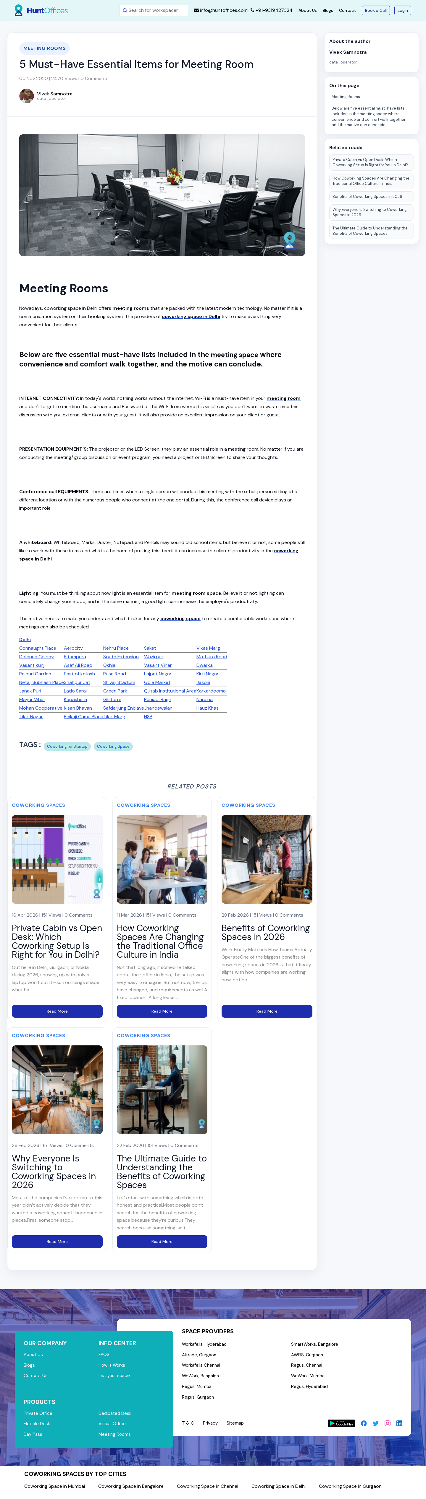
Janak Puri (30, 691)
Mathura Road (211, 657)
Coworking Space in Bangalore (131, 1490)
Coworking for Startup (67, 746)
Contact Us (36, 1377)
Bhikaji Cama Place (83, 716)
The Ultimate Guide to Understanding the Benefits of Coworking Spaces (370, 231)
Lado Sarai (75, 691)
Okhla (109, 665)
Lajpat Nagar (158, 674)
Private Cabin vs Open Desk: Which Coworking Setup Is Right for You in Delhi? (370, 162)
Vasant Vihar (158, 665)
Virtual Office (113, 1427)
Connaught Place (37, 648)
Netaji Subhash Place (41, 682)
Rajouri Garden (35, 674)
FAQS (104, 1355)
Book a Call (376, 10)
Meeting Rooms (346, 96)
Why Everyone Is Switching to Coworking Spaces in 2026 (370, 212)
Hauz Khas (207, 708)
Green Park (115, 691)
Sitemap (236, 1427)
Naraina (204, 699)
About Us (307, 10)
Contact (347, 10)
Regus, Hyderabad (310, 1389)
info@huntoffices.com (221, 10)
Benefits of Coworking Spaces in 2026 (367, 196)
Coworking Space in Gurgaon (350, 1490)
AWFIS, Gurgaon (308, 1356)
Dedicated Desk (116, 1415)
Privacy (211, 1427)
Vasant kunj (31, 665)
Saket (150, 648)
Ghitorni (112, 699)
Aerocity (73, 648)
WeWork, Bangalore (203, 1378)
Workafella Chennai (202, 1367)
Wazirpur (153, 657)
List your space (115, 1377)
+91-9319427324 (272, 10)
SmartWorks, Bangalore (316, 1345)
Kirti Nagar (207, 674)
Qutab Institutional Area (170, 691)
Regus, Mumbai (198, 1389)
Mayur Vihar (32, 699)
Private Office (38, 1415)
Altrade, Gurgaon (200, 1356)
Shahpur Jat (77, 682)
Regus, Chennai (307, 1367)
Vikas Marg (208, 648)
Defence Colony (36, 657)
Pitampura (75, 657)
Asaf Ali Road (78, 665)
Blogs (328, 10)
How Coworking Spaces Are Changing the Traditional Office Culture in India (371, 181)
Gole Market (157, 682)
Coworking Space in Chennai (207, 1490)
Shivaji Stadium (119, 682)
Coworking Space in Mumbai (54, 1490)
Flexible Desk (37, 1427)
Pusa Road (114, 674)
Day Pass (33, 1438)
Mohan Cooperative (40, 708)
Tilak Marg (114, 716)
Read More (57, 1011)
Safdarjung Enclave (123, 708)
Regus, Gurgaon (199, 1401)
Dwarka (204, 665)
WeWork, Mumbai (309, 1378)
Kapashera (75, 699)
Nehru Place (116, 648)
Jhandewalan (158, 708)
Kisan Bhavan (78, 708)
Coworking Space (113, 746)
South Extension (121, 657)
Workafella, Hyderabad (206, 1345)
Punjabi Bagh (157, 699)
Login (403, 10)
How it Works (113, 1366)
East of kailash (79, 674)
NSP (148, 716)
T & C (188, 1427)
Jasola (203, 682)
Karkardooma (211, 691)
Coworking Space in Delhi (278, 1490)
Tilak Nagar (31, 716)
